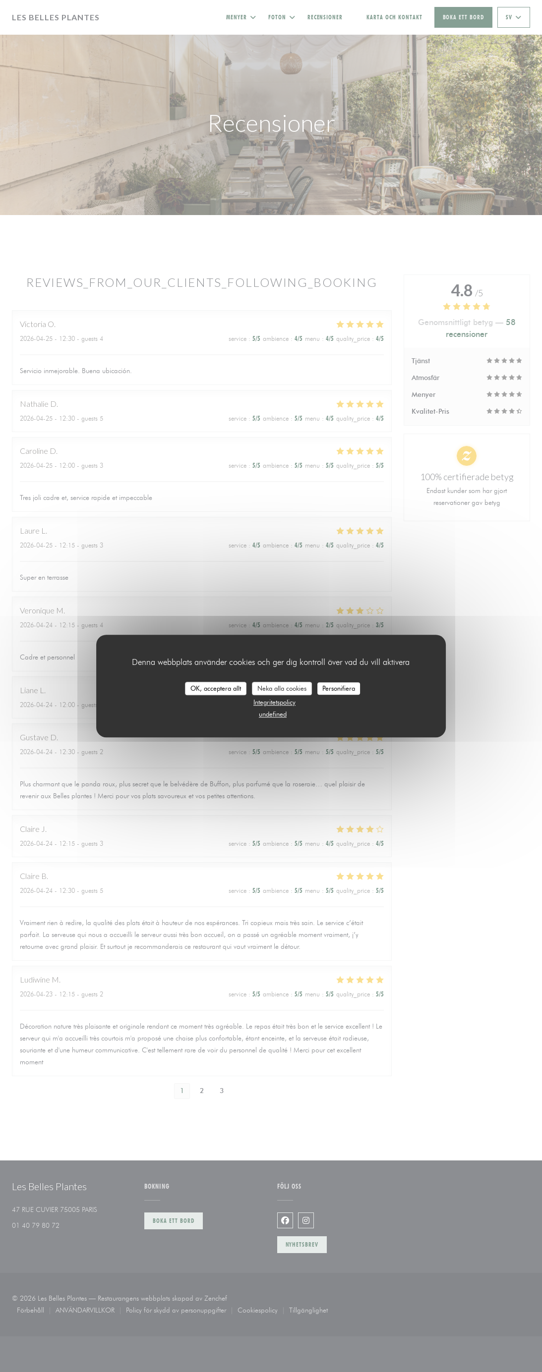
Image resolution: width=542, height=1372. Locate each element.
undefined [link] (273, 714)
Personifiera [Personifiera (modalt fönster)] (338, 688)
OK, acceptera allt (215, 688)
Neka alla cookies (281, 688)
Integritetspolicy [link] (274, 702)
